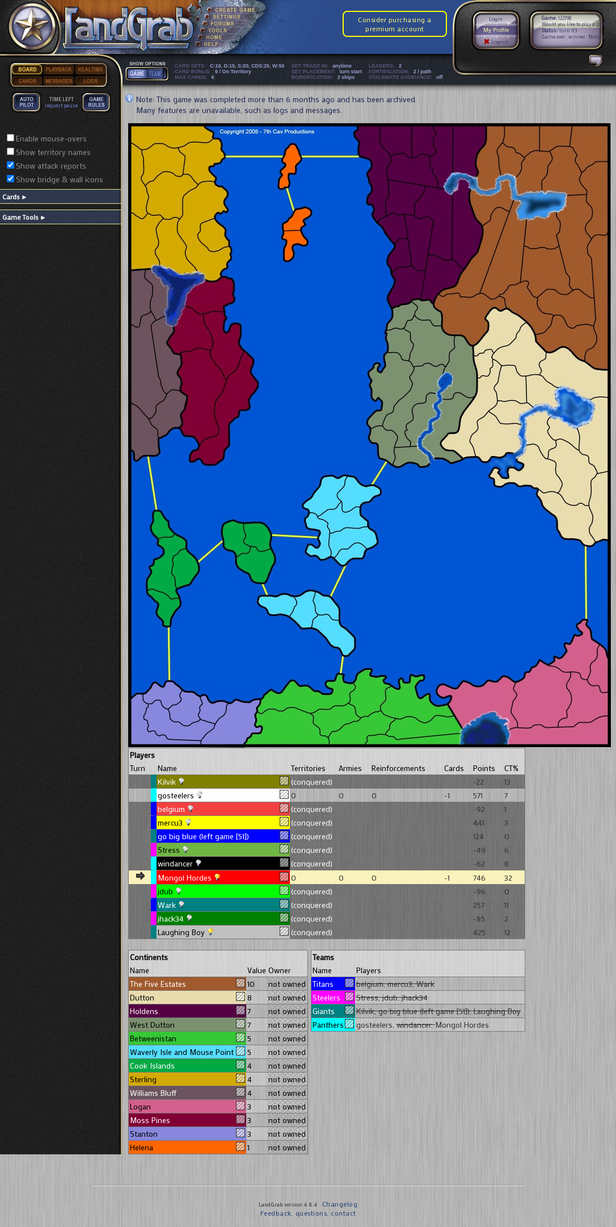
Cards (15, 196)
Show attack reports (51, 165)
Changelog (340, 1203)
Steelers (333, 997)
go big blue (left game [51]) (203, 836)
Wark (167, 904)
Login (496, 19)
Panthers (333, 1024)
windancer (175, 863)
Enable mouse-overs (51, 138)
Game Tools (24, 216)
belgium (171, 808)
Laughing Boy (181, 932)
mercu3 (170, 822)
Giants (333, 1011)
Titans (333, 983)
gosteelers (176, 795)
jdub (165, 891)
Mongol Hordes (185, 877)
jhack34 (171, 918)
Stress (169, 849)
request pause (61, 105)
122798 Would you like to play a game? (576, 21)
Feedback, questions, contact (308, 1212)
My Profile (496, 29)
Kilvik (167, 781)
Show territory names (53, 151)
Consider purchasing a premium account (395, 24)
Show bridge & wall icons (59, 179)
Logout (496, 41)
